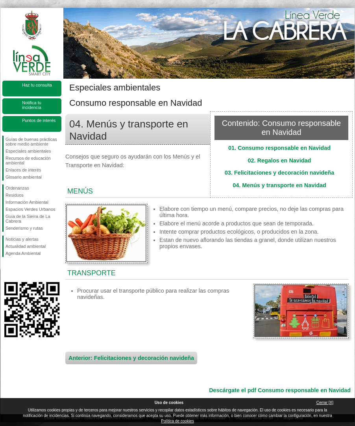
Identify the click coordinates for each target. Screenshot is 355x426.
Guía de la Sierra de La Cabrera (28, 218)
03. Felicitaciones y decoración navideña (279, 173)
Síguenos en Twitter (20, 269)
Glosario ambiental (24, 177)
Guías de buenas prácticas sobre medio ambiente (31, 141)
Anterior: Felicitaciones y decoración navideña (131, 358)
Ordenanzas (17, 188)
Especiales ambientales (28, 151)
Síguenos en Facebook (7, 269)
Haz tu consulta (37, 85)
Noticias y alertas (22, 239)
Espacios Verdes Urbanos (30, 209)
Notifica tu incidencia (31, 105)
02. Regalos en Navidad (279, 160)
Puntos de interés (39, 120)
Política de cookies (177, 421)
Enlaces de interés (23, 170)
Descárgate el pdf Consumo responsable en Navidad (280, 390)
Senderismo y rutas (24, 228)
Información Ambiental (27, 202)
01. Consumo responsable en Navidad (279, 148)
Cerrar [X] (324, 402)
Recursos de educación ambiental (28, 160)
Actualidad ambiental (26, 246)
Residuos (15, 195)
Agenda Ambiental (23, 253)
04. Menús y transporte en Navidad (279, 185)
